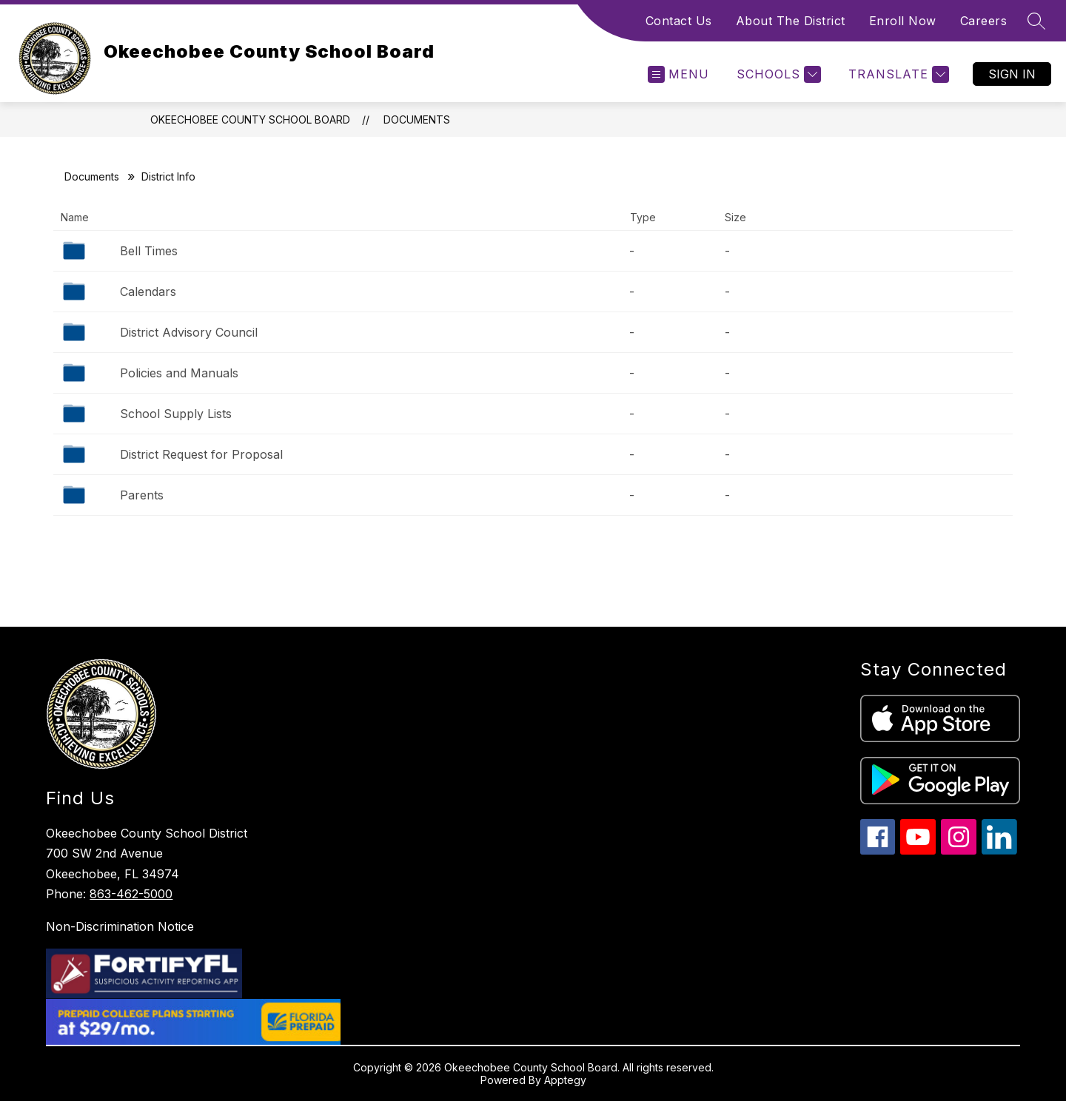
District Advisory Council (189, 332)
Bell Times (149, 250)
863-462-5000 (131, 893)
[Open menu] (678, 74)
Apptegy (565, 1080)
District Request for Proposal (201, 454)
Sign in (1012, 74)
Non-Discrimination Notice (120, 926)
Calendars (148, 291)
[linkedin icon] (999, 850)
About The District (790, 20)
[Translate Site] (897, 74)
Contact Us (679, 20)
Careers (984, 20)
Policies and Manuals (179, 373)
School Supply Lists (176, 413)
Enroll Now (902, 20)
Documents (416, 119)
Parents (142, 495)
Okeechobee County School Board (250, 119)
